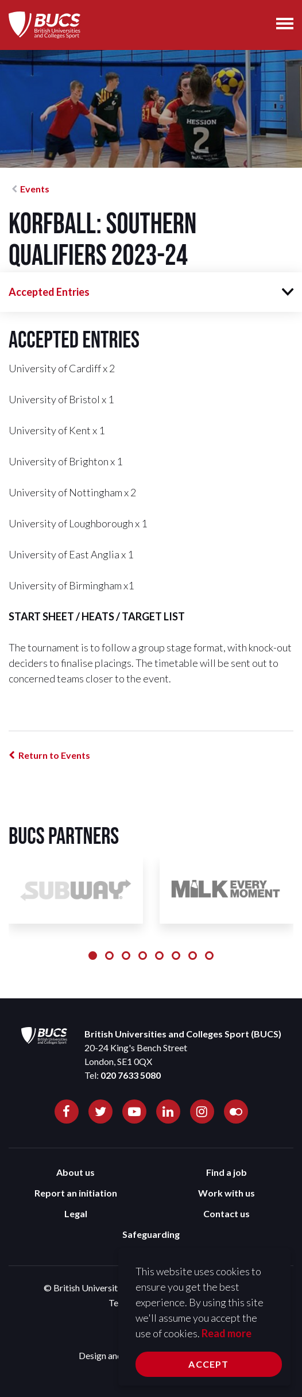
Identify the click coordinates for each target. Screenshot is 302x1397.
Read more (226, 1333)
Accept (208, 1364)
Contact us (226, 1213)
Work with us (226, 1192)
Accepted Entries (49, 291)
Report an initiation (75, 1192)
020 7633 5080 (130, 1075)
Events (34, 188)
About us (75, 1172)
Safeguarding (151, 1234)
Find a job (226, 1172)
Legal (75, 1213)
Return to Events (54, 755)
